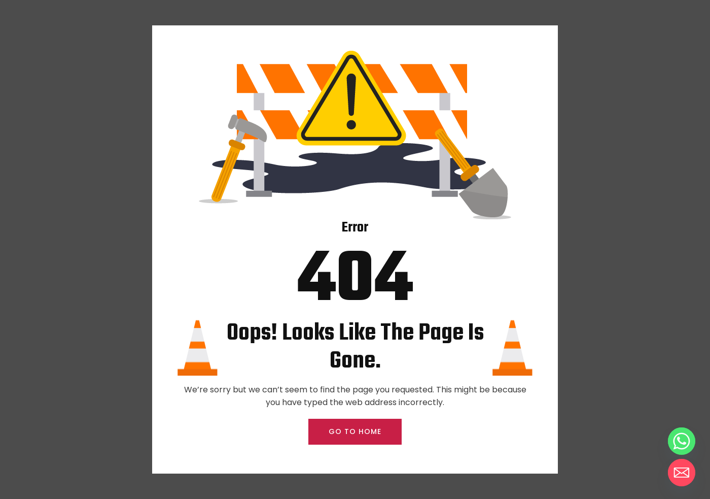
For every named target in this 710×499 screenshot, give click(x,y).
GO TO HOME (355, 431)
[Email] (681, 472)
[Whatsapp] (681, 441)
